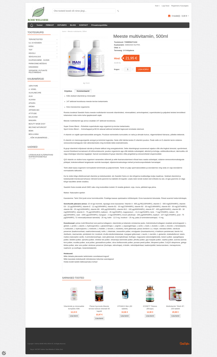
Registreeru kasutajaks (179, 6)
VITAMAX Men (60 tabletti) (124, 307)
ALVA (31, 96)
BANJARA (32, 120)
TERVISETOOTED (36, 39)
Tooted (39, 25)
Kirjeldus (68, 91)
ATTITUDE (33, 113)
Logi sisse (165, 6)
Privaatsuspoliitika (99, 25)
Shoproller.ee (184, 343)
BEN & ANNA (34, 134)
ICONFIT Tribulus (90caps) (150, 307)
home (64, 31)
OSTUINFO (62, 25)
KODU (31, 46)
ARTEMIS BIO (34, 110)
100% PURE (33, 86)
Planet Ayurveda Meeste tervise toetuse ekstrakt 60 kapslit (99, 308)
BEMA (31, 131)
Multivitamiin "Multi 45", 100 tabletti (175, 307)
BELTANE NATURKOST (37, 127)
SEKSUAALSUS (35, 57)
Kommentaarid (83, 91)
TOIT (30, 50)
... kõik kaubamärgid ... (39, 138)
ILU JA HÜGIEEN (35, 43)
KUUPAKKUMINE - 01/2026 (39, 60)
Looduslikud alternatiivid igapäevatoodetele (43, 156)
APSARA (32, 103)
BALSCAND (33, 117)
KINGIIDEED (33, 67)
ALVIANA (32, 100)
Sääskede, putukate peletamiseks (38, 71)
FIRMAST (50, 25)
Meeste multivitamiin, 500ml (77, 31)
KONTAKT (83, 25)
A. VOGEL (32, 89)
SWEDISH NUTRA (132, 45)
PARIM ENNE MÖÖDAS (38, 64)
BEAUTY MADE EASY (37, 124)
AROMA (32, 107)
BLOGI (73, 25)
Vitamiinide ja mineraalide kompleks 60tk (74, 307)
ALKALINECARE (35, 93)
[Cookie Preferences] (3, 353)
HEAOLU (32, 53)
